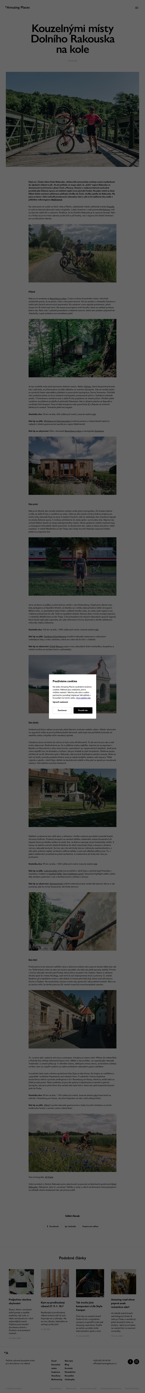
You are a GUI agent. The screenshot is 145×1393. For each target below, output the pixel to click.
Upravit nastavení (60, 702)
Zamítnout (62, 710)
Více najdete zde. (83, 698)
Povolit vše (83, 710)
